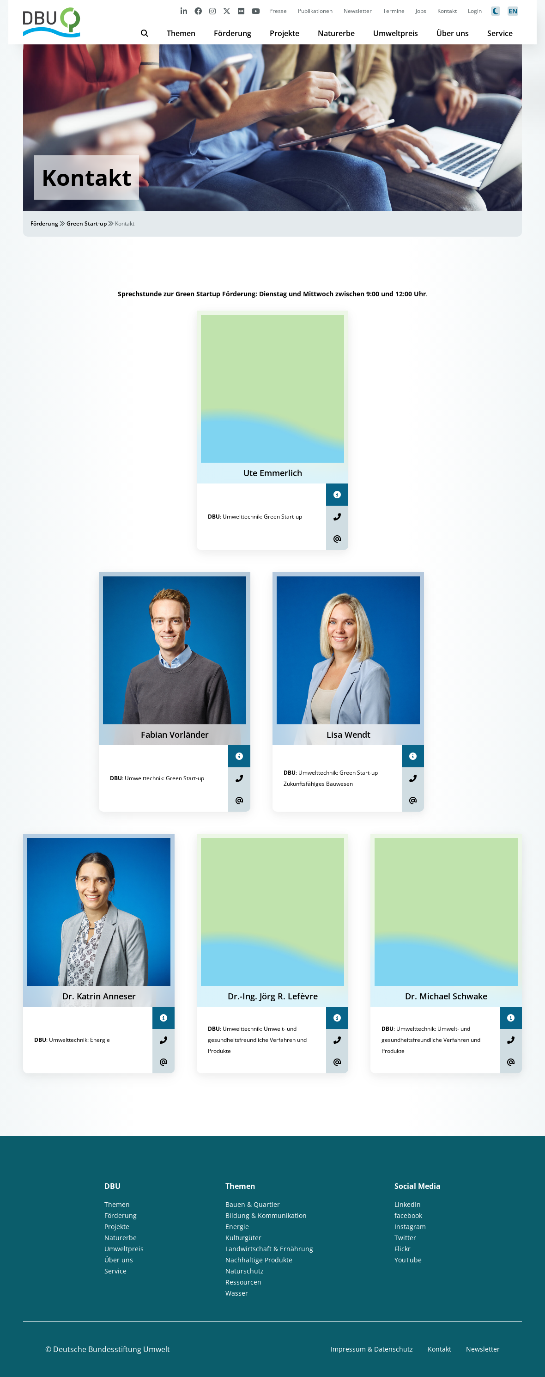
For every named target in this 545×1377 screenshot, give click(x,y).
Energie (237, 1226)
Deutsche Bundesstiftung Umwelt (111, 1349)
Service (500, 33)
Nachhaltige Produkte (258, 1259)
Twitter (405, 1237)
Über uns (452, 33)
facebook (408, 1215)
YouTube (408, 1259)
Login (475, 11)
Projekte (284, 33)
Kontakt (447, 11)
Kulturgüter (243, 1237)
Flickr (402, 1248)
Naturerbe (336, 33)
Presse (278, 11)
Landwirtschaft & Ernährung (269, 1248)
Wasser (236, 1293)
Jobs (421, 11)
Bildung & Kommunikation (266, 1215)
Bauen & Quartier (252, 1204)
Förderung (232, 33)
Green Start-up (87, 223)
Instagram (410, 1226)
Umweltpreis (395, 33)
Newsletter (358, 11)
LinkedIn (407, 1204)
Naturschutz (244, 1271)
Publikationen (315, 11)
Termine (394, 11)
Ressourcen (243, 1282)
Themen (181, 33)
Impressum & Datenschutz (372, 1349)
